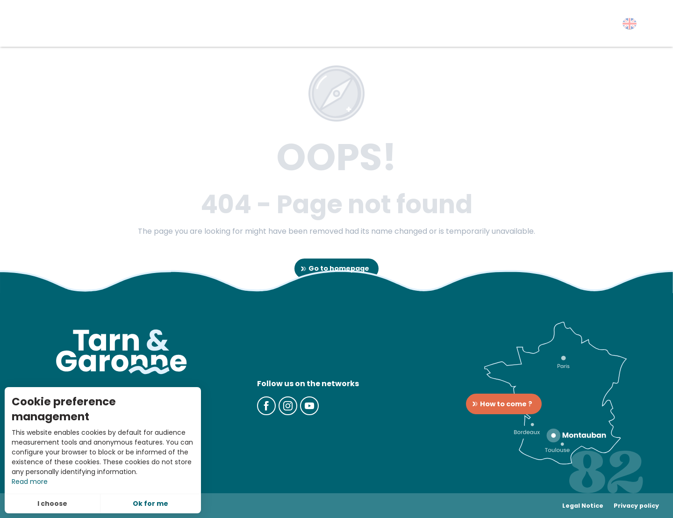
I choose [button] (52, 503)
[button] (630, 23)
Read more (30, 481)
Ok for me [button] (150, 503)
